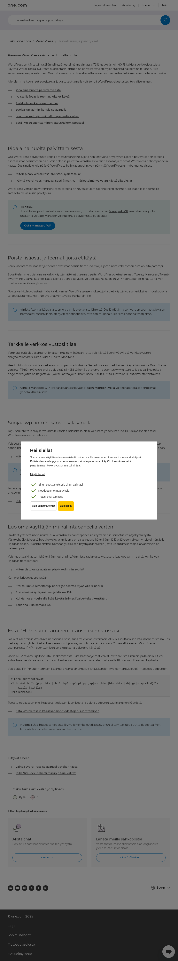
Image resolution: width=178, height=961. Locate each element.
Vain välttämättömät (43, 509)
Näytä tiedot (37, 474)
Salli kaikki (68, 509)
